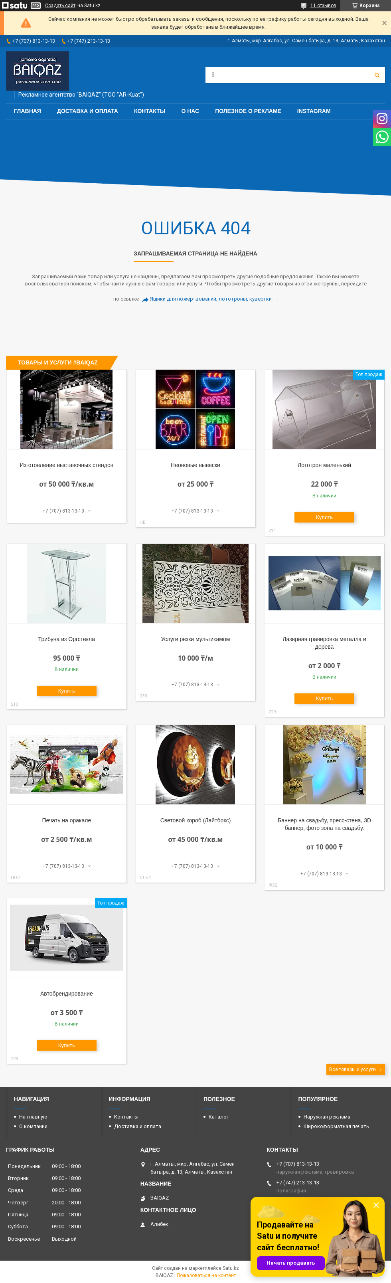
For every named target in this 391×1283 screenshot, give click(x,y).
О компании (33, 1126)
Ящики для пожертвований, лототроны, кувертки (211, 299)
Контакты (149, 111)
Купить (324, 517)
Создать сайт (60, 5)
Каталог (219, 1117)
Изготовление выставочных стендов (67, 465)
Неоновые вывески (195, 465)
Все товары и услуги (352, 1069)
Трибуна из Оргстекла (66, 639)
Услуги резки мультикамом (195, 639)
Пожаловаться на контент (206, 1275)
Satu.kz (231, 1268)
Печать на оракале (66, 820)
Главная (27, 111)
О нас (190, 111)
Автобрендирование (66, 993)
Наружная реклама (327, 1117)
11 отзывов (323, 5)
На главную (33, 1117)
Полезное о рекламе (248, 111)
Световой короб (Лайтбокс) (195, 820)
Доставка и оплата (87, 111)
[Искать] (377, 75)
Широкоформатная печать (336, 1126)
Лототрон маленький (324, 465)
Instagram (314, 111)
